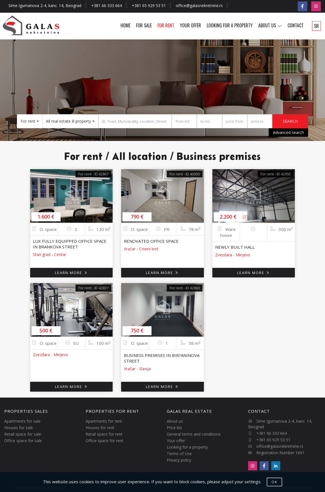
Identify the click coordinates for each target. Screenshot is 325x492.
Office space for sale (23, 440)
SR (316, 26)
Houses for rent (100, 427)
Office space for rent (104, 440)
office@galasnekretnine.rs (199, 5)
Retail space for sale (22, 434)
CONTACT (296, 25)
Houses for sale (18, 427)
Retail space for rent (104, 434)
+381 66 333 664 (106, 5)
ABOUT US (270, 25)
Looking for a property (187, 447)
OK (274, 482)
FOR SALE (144, 25)
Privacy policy (179, 460)
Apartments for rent (104, 421)
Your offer (176, 440)
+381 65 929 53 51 (149, 5)
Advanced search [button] (288, 132)
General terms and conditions (194, 434)
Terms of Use (179, 453)
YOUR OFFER (190, 25)
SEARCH (290, 121)
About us (175, 421)
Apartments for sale (22, 421)
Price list (174, 427)
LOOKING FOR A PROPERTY (230, 25)
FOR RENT (165, 25)
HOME (125, 25)
